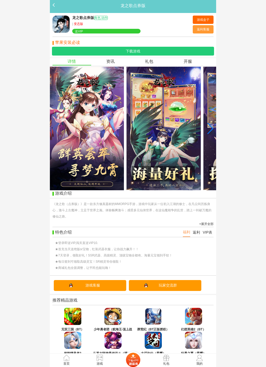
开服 (188, 61)
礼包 (149, 61)
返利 (196, 232)
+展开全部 (206, 224)
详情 (72, 61)
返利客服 (203, 29)
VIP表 (207, 232)
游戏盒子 (203, 20)
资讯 (110, 61)
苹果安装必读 (67, 42)
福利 (186, 232)
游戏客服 (92, 285)
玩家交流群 (168, 285)
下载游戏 (133, 51)
